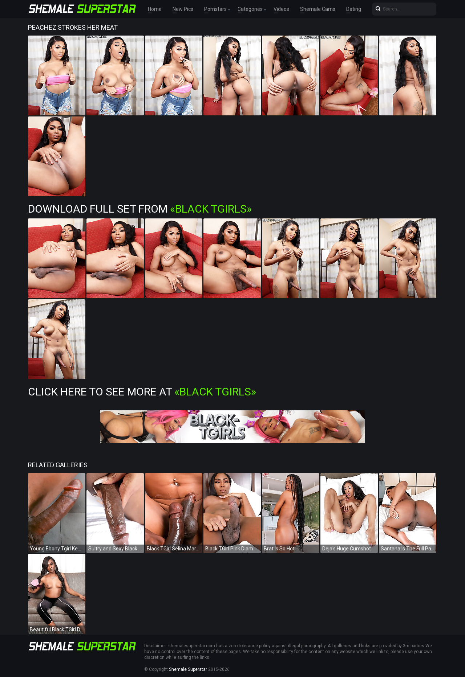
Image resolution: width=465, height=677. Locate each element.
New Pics (183, 9)
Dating (353, 9)
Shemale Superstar (188, 669)
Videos (281, 9)
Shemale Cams (317, 9)
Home (155, 9)
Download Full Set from (140, 208)
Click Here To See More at (142, 391)
